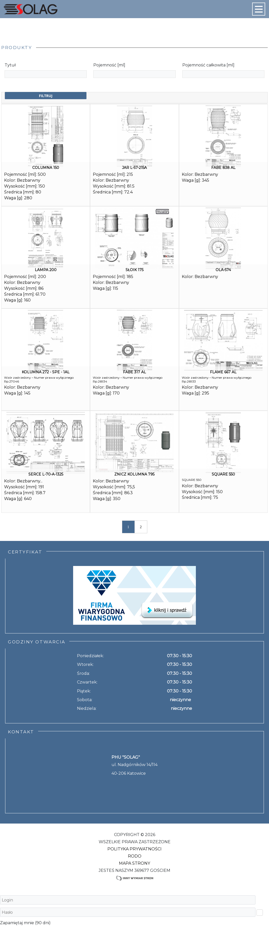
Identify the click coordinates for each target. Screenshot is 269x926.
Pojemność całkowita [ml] (208, 65)
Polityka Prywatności (134, 849)
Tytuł (10, 65)
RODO (134, 856)
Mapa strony (134, 863)
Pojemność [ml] (109, 65)
